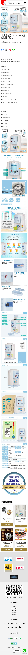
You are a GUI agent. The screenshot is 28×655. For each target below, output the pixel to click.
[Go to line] (24, 650)
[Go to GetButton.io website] (24, 653)
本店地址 (14, 606)
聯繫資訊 (14, 612)
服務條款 (8, 647)
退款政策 (19, 647)
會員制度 (14, 615)
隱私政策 (14, 647)
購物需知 (14, 610)
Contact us (14, 608)
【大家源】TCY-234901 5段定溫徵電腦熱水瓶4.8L (14, 3)
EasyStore (20, 597)
